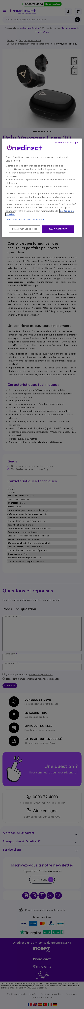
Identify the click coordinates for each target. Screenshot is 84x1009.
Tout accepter (58, 229)
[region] (42, 188)
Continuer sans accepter (66, 142)
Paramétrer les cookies (24, 229)
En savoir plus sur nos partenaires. (26, 219)
